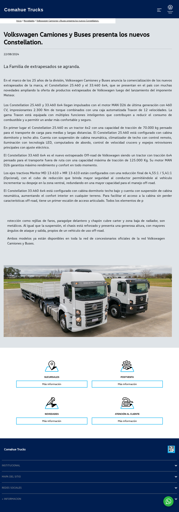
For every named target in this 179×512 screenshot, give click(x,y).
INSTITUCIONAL (11, 465)
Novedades (29, 20)
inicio (19, 20)
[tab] (89, 465)
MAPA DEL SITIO (11, 476)
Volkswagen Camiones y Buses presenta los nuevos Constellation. (67, 20)
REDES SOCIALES (12, 487)
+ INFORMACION (11, 498)
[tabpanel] (52, 373)
